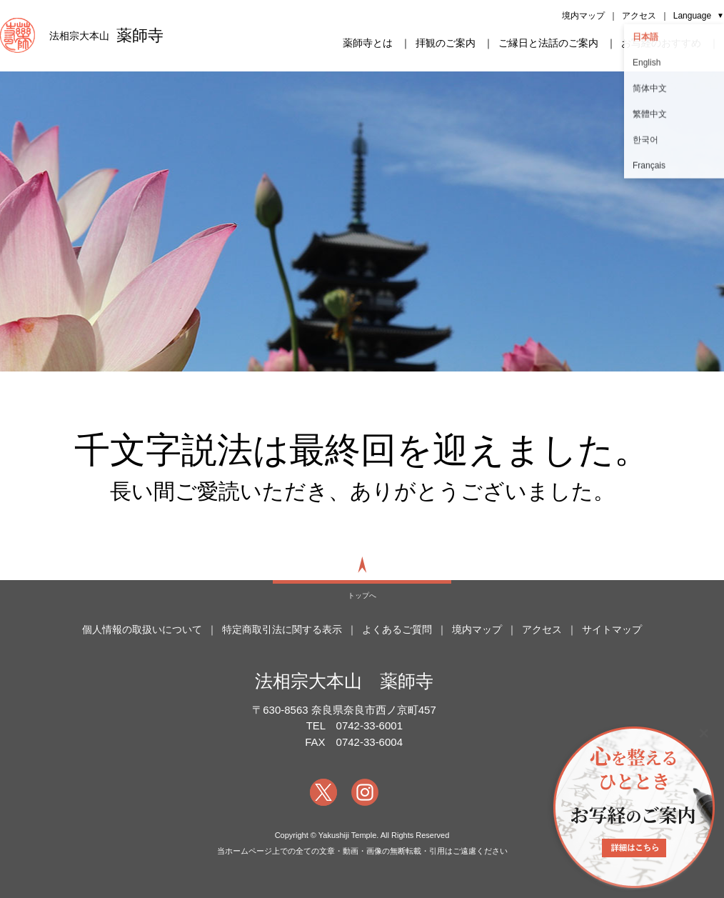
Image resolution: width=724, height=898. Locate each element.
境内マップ (583, 16)
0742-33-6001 (369, 725)
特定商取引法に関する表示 (282, 629)
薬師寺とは (368, 43)
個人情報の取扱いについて (142, 629)
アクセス (639, 16)
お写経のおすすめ (661, 43)
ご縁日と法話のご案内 (548, 43)
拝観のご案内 (446, 43)
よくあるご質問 (397, 629)
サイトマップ (612, 629)
